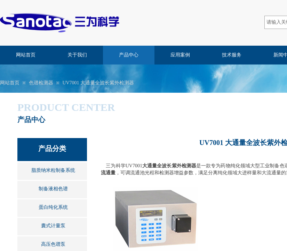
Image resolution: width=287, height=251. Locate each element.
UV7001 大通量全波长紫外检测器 (98, 82)
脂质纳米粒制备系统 (53, 170)
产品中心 (128, 55)
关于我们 (77, 55)
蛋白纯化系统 (53, 207)
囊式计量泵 (53, 225)
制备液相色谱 (53, 188)
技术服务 (231, 55)
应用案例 (180, 55)
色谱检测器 (41, 82)
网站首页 (25, 55)
